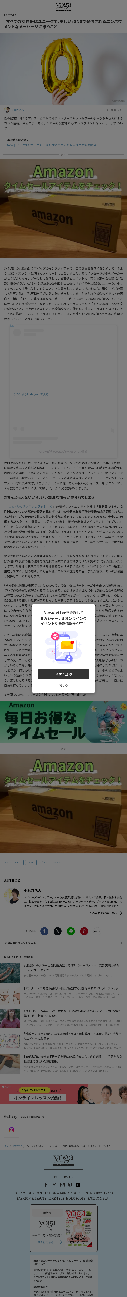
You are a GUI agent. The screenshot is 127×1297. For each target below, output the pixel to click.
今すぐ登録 (63, 673)
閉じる (63, 683)
